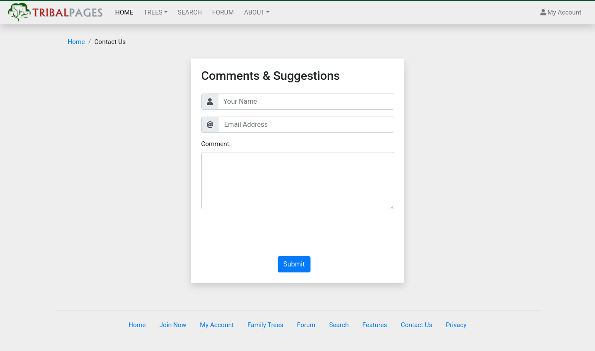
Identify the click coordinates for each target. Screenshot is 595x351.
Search (338, 325)
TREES (153, 12)
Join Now (173, 325)
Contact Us (416, 325)
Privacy (456, 325)
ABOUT (254, 12)
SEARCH (190, 12)
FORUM (223, 12)
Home (76, 42)
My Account (560, 12)
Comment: (216, 144)
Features (375, 325)
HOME (124, 12)
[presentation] (266, 232)
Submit (294, 264)
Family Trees (265, 325)
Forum (306, 325)
